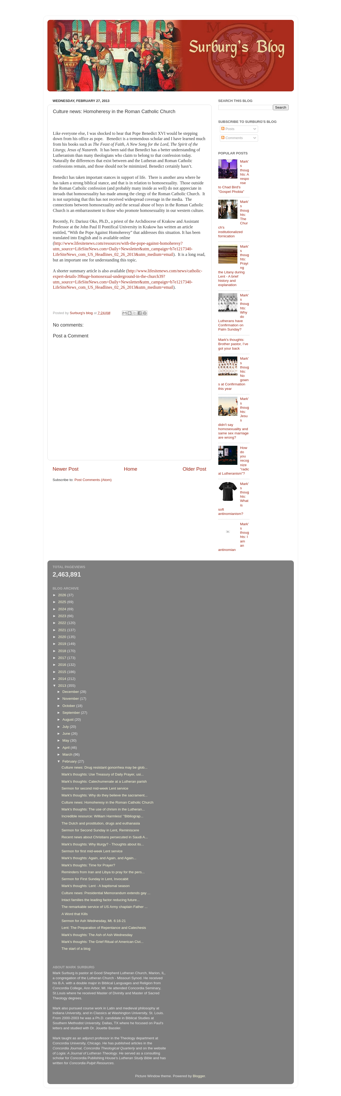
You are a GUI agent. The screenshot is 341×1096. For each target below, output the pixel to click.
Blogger (199, 1076)
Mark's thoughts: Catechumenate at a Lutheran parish (104, 781)
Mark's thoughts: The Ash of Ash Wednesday (96, 935)
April (67, 748)
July (66, 727)
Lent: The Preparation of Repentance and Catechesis (103, 928)
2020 (62, 637)
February (70, 761)
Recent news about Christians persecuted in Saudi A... (104, 837)
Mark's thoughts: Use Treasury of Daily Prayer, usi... (102, 774)
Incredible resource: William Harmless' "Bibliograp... (102, 816)
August (69, 719)
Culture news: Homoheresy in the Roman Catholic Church (107, 802)
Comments (232, 138)
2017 (62, 658)
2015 (62, 672)
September (72, 713)
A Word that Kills (74, 914)
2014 (62, 679)
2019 (62, 644)
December (71, 692)
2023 (62, 616)
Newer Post (66, 469)
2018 (62, 651)
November (71, 699)
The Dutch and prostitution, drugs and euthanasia (100, 823)
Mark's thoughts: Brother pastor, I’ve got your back (233, 344)
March (68, 754)
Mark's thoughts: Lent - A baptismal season (95, 886)
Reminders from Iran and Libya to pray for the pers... (103, 872)
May (66, 740)
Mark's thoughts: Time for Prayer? (88, 865)
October (69, 706)
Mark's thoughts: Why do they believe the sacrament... (104, 795)
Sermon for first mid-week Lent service (91, 851)
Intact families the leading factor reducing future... (100, 900)
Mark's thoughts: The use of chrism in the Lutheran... (103, 809)
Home (130, 469)
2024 (62, 609)
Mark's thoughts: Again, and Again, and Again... (98, 858)
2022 (62, 623)
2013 (62, 686)
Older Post (194, 469)
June (67, 734)
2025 (62, 602)
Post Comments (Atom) (93, 480)
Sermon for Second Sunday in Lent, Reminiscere (100, 830)
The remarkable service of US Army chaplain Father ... (104, 907)
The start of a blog (75, 949)
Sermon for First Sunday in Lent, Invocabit (94, 879)
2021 (62, 630)
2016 (62, 665)
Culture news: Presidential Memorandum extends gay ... (105, 893)
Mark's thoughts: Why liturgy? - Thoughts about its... (102, 844)
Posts (227, 129)
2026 (62, 595)
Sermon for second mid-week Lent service (94, 788)
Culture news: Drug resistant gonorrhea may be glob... (104, 767)
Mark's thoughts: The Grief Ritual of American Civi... (102, 942)
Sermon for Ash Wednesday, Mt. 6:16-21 (93, 921)
